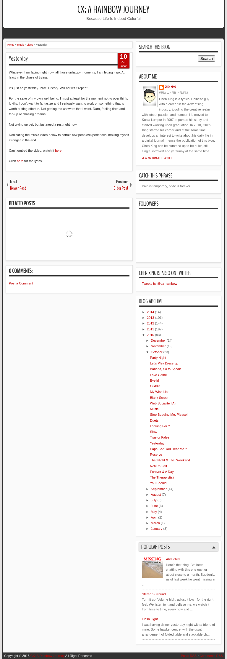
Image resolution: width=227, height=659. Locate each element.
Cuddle (155, 386)
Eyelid (154, 380)
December (158, 340)
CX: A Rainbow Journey (113, 9)
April (154, 517)
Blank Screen (159, 397)
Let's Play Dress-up (164, 363)
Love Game (158, 375)
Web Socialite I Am (163, 403)
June (154, 506)
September (159, 489)
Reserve (156, 454)
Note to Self (158, 466)
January (156, 528)
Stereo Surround (154, 594)
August (156, 494)
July (154, 500)
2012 (150, 323)
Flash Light (150, 619)
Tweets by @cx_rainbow (159, 283)
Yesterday (18, 58)
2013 (150, 317)
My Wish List (159, 392)
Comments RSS (211, 656)
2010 (150, 335)
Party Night (158, 357)
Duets (154, 420)
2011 (150, 329)
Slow (153, 432)
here (58, 150)
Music (154, 409)
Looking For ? (160, 426)
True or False (159, 437)
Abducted (172, 559)
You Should (158, 483)
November (158, 346)
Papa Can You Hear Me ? (168, 449)
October (156, 352)
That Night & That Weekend (170, 460)
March (155, 523)
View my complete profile (157, 158)
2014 (150, 312)
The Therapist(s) (162, 477)
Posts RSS (189, 656)
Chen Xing (170, 86)
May (154, 512)
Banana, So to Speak (165, 369)
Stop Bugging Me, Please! (168, 414)
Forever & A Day (162, 472)
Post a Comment (21, 283)
